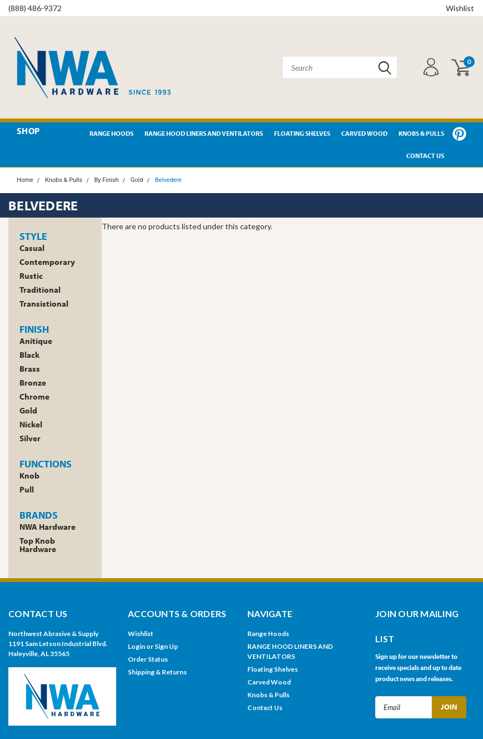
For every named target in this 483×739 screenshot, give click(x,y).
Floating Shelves (302, 133)
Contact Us (425, 155)
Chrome (34, 396)
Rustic (31, 276)
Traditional (40, 289)
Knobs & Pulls (421, 133)
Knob (29, 475)
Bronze (32, 382)
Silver (30, 438)
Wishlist (460, 8)
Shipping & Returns (157, 672)
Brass (29, 368)
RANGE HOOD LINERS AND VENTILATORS (204, 133)
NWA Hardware (47, 527)
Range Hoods (111, 133)
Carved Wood (364, 133)
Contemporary (47, 262)
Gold (137, 180)
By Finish (106, 180)
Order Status (148, 659)
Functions (45, 463)
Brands (38, 515)
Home (25, 180)
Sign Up (166, 646)
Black (29, 355)
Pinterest (459, 134)
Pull (26, 489)
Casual (31, 248)
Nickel (30, 424)
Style (33, 236)
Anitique (35, 341)
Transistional (43, 303)
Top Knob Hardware (37, 544)
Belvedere (168, 180)
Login (136, 646)
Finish (34, 329)
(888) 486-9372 (35, 8)
